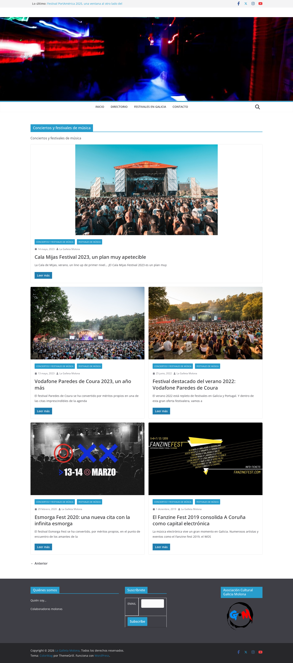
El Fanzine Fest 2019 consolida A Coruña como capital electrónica (199, 520)
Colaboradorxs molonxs (46, 609)
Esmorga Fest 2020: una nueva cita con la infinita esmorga (82, 520)
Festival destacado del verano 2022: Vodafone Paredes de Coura (194, 384)
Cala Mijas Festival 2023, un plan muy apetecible (90, 256)
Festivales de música (90, 241)
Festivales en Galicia (150, 107)
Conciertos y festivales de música (54, 241)
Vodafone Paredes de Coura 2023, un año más (83, 384)
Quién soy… (38, 600)
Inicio (99, 107)
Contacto (180, 107)
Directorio (119, 107)
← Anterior (39, 563)
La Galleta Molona (69, 249)
